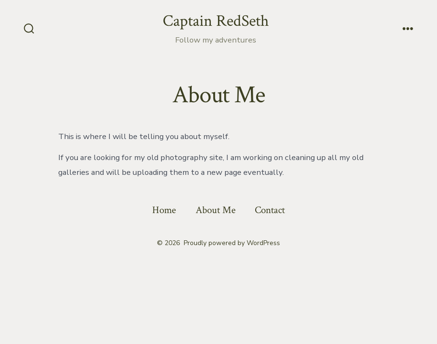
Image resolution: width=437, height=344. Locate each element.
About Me (216, 210)
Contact (270, 210)
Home (164, 210)
